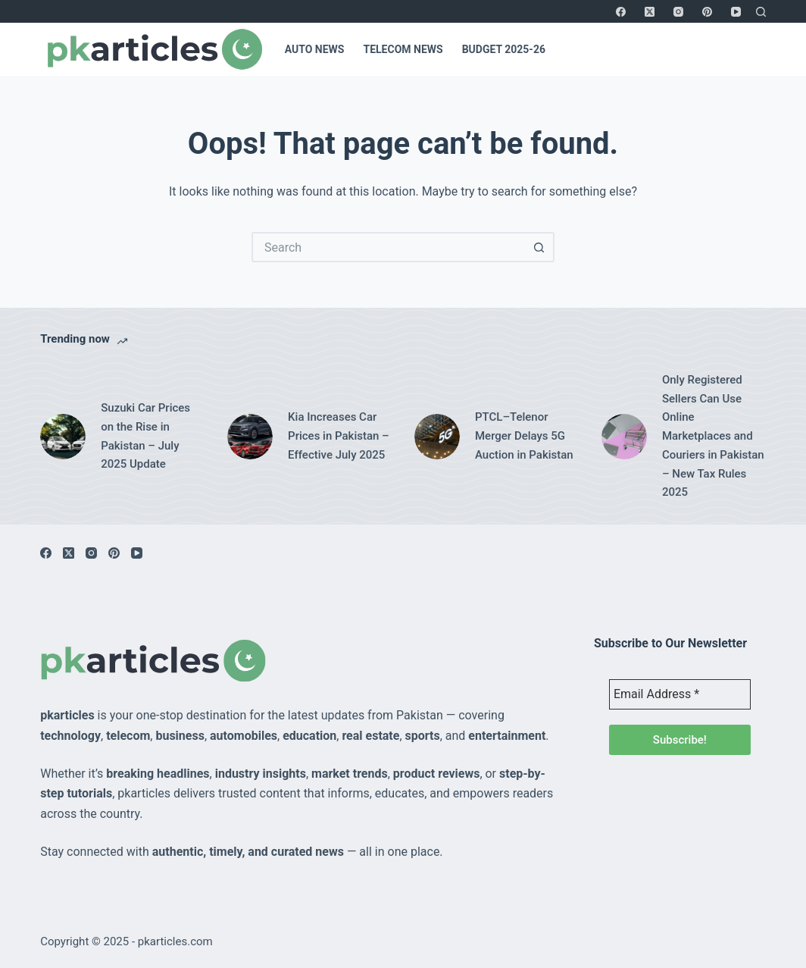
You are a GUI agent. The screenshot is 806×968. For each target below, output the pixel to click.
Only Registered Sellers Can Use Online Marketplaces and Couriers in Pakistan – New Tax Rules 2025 (713, 436)
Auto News (315, 49)
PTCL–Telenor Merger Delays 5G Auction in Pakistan (524, 436)
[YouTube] (736, 12)
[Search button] (539, 247)
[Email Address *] (680, 694)
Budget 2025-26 (503, 49)
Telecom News (402, 49)
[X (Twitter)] (649, 12)
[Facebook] (621, 12)
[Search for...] (387, 247)
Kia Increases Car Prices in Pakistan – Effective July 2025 (338, 436)
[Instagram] (678, 12)
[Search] (761, 12)
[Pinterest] (707, 12)
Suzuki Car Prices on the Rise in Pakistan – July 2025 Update (145, 436)
